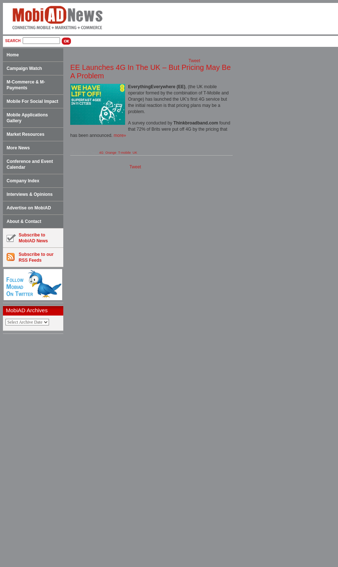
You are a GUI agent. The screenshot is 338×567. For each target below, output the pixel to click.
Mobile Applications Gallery (27, 117)
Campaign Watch (24, 68)
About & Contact (24, 221)
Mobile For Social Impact (32, 101)
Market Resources (25, 134)
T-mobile (124, 152)
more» (120, 135)
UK (135, 152)
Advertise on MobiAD (29, 207)
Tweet (194, 60)
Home (13, 54)
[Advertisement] (35, 450)
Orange (110, 152)
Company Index (23, 180)
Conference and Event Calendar (30, 164)
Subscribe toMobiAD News (27, 237)
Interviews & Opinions (30, 194)
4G (101, 152)
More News (18, 147)
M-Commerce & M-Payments (26, 84)
